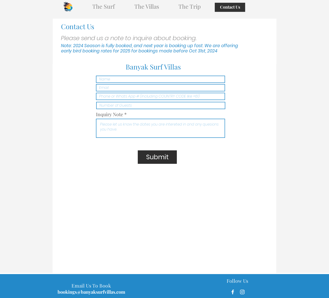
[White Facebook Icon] (233, 292)
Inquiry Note (109, 114)
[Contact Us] (230, 7)
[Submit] (157, 157)
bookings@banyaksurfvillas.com (91, 292)
